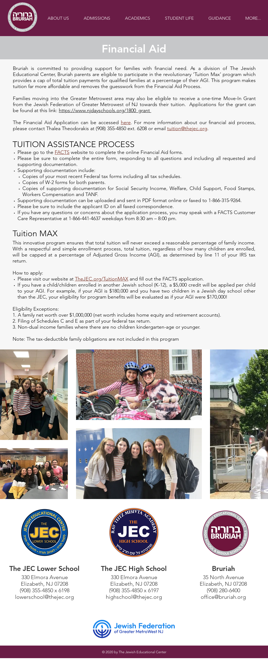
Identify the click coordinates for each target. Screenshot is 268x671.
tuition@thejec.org (187, 129)
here (126, 122)
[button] (58, 18)
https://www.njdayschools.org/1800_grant (105, 110)
